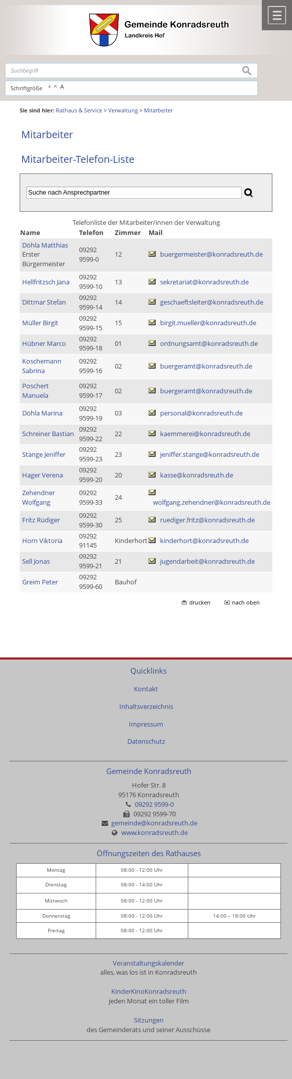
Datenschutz (146, 741)
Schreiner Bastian (48, 434)
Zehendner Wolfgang (38, 498)
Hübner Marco (44, 343)
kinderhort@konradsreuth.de (204, 540)
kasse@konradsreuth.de (196, 475)
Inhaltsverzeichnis (146, 706)
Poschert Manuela (35, 391)
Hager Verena (42, 475)
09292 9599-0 (154, 804)
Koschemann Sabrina (41, 366)
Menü (277, 15)
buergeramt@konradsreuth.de (206, 366)
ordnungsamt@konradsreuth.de (209, 343)
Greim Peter (40, 582)
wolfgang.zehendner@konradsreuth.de (211, 502)
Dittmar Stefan (44, 302)
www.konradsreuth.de (154, 832)
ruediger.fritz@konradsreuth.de (207, 520)
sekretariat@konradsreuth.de (204, 282)
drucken (199, 602)
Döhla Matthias (45, 245)
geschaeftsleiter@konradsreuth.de (211, 302)
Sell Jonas (36, 561)
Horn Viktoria (42, 540)
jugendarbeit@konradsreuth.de (207, 561)
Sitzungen (149, 1020)
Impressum (146, 724)
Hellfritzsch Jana (45, 282)
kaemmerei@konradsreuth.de (205, 434)
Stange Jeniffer (43, 454)
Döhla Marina (42, 413)
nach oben (246, 602)
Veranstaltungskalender (148, 963)
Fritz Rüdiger (41, 520)
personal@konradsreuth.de (201, 413)
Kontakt (146, 689)
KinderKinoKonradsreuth (148, 991)
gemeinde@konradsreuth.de (154, 823)
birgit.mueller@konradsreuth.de (208, 323)
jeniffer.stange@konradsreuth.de (209, 454)
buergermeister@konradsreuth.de (211, 254)
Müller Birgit (40, 323)
